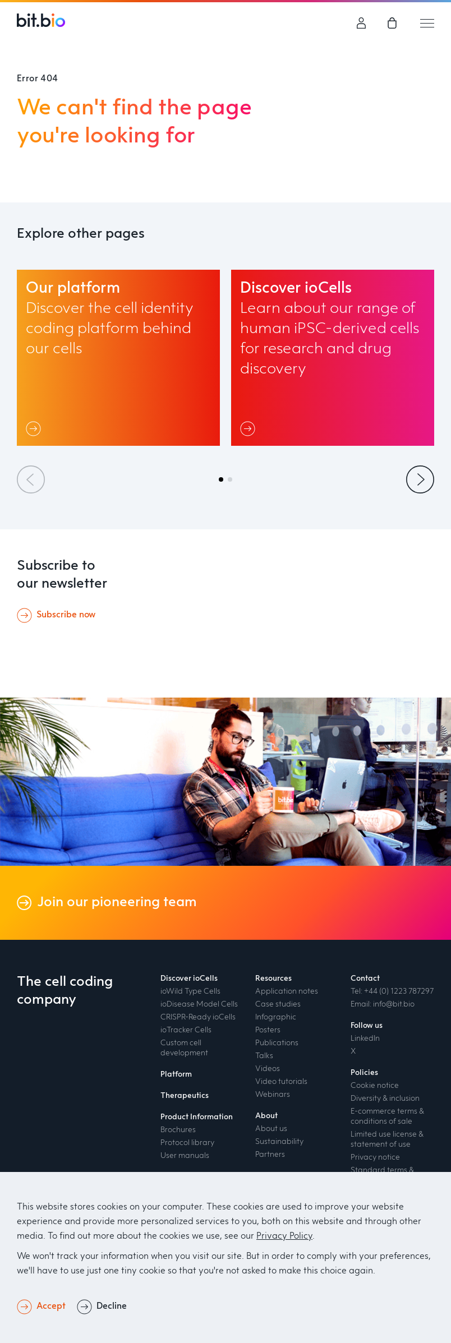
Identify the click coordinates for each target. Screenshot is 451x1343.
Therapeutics (184, 1096)
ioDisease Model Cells (199, 1004)
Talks (264, 1056)
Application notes (286, 991)
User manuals (184, 1156)
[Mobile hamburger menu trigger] (427, 23)
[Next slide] (420, 479)
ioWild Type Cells (190, 991)
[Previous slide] (31, 479)
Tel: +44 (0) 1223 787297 (392, 991)
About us (271, 1129)
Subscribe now (65, 615)
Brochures (178, 1130)
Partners (270, 1155)
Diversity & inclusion (385, 1098)
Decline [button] (111, 1306)
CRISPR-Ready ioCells (198, 1017)
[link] (393, 23)
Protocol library (187, 1143)
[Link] (35, 428)
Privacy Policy (284, 1236)
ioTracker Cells (185, 1030)
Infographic (275, 1017)
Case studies (278, 1004)
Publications (276, 1043)
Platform (176, 1074)
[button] (221, 479)
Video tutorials (281, 1082)
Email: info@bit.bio (383, 1004)
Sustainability (279, 1142)
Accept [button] (51, 1306)
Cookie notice (375, 1086)
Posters (267, 1030)
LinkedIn (365, 1038)
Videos (267, 1069)
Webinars (272, 1095)
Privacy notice (375, 1157)
